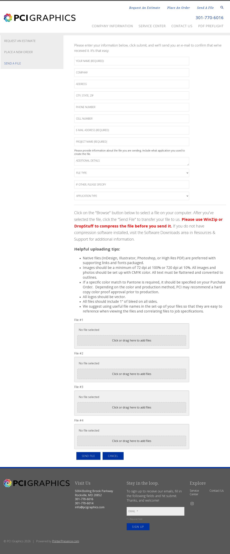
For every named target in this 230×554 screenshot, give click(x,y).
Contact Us (181, 26)
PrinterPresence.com (65, 541)
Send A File (205, 8)
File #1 (78, 320)
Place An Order (178, 8)
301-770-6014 (84, 503)
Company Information (112, 26)
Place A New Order (18, 52)
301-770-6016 (209, 17)
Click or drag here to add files (131, 340)
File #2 (78, 353)
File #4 (78, 420)
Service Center (152, 26)
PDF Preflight (211, 26)
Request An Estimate (144, 8)
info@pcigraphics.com (89, 507)
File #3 (78, 387)
